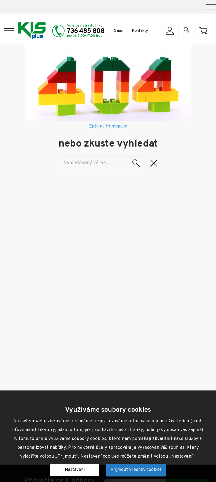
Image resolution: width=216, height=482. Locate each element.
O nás (118, 30)
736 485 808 (86, 31)
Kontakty (140, 30)
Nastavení (75, 470)
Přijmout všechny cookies (136, 470)
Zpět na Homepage (108, 126)
